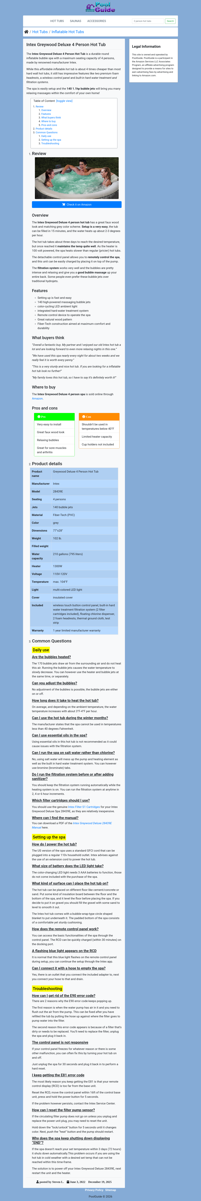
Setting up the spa (51, 139)
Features (46, 114)
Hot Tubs (57, 21)
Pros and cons (49, 125)
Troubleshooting (50, 143)
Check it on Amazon (79, 204)
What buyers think (51, 117)
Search (170, 21)
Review (40, 106)
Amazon (37, 398)
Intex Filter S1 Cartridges (84, 807)
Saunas (75, 21)
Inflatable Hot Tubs (68, 31)
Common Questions (47, 132)
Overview (46, 110)
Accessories (96, 21)
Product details (44, 128)
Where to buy (48, 121)
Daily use (46, 136)
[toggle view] (64, 101)
